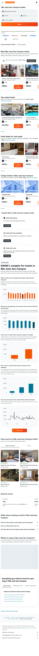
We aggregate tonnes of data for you (20, 635)
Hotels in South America (20, 617)
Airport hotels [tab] (6, 585)
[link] (18, 87)
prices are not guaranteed (31, 627)
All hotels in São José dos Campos (9, 611)
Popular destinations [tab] (30, 585)
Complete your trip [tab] (18, 585)
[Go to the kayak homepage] (10, 2)
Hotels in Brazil (30, 617)
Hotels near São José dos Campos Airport (13, 601)
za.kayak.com (6, 617)
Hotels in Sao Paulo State (12, 618)
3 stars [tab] (29, 445)
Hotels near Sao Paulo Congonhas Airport (14, 597)
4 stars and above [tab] (10, 445)
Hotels (12, 617)
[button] (2, 2)
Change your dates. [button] (6, 101)
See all (2, 131)
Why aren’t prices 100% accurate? (20, 638)
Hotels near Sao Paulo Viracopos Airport (13, 599)
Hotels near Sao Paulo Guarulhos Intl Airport (14, 594)
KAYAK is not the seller (20, 632)
